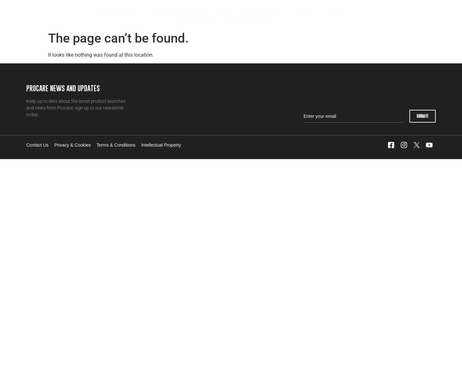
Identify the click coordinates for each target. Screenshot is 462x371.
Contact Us (37, 145)
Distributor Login (390, 14)
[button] (251, 8)
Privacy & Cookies (72, 145)
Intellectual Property (161, 145)
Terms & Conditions (116, 145)
